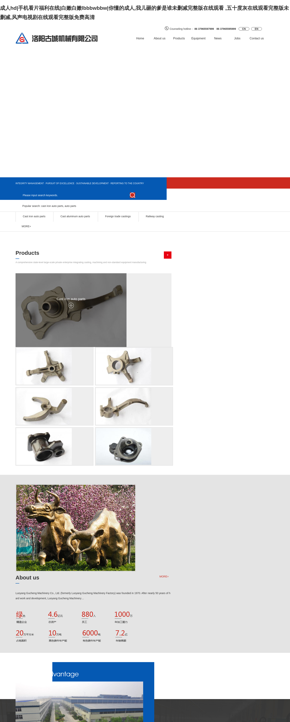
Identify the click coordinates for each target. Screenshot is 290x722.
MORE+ (267, 360)
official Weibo (155, 685)
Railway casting (155, 204)
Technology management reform (217, 642)
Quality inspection (114, 691)
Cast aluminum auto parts (75, 204)
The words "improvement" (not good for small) (225, 655)
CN (244, 28)
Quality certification (114, 685)
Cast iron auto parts (34, 204)
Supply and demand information (78, 691)
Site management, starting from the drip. (222, 635)
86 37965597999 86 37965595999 (215, 28)
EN (256, 28)
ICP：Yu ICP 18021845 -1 (189, 717)
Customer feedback (71, 685)
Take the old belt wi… (98, 612)
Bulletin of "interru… (210, 648)
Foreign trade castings (118, 204)
